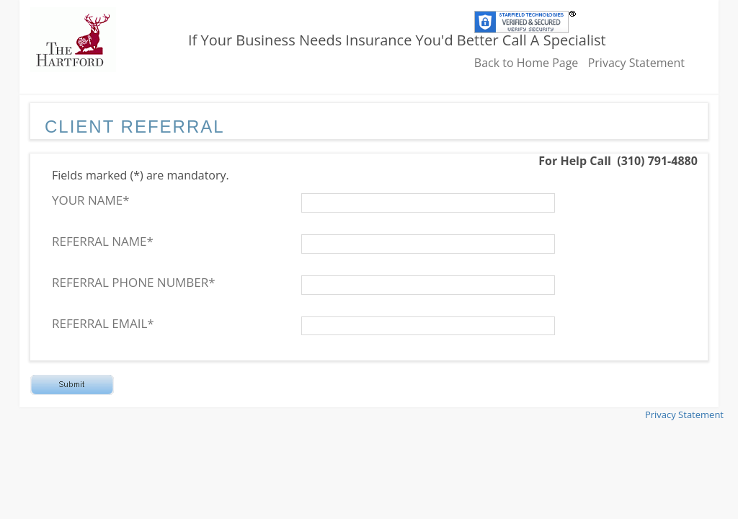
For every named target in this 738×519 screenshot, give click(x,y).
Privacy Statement (636, 63)
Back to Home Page (526, 63)
